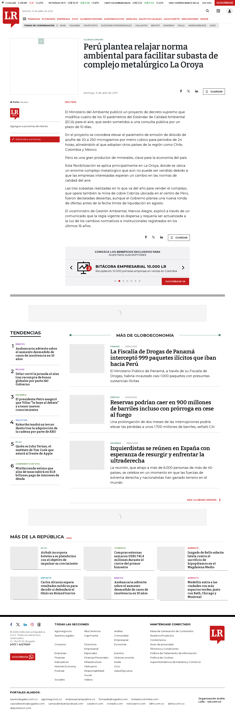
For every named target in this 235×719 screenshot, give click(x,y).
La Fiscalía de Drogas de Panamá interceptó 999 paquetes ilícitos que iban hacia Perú (163, 357)
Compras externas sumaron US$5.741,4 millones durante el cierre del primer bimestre (129, 560)
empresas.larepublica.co (80, 699)
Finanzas (60, 657)
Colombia (74, 25)
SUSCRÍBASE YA (175, 281)
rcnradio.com (115, 703)
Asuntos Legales (64, 635)
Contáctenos (158, 639)
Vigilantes (141, 25)
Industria (21, 420)
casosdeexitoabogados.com (27, 703)
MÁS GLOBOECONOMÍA (202, 499)
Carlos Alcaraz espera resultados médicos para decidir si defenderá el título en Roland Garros (59, 588)
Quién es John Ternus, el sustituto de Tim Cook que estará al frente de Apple (35, 450)
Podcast (59, 670)
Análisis (118, 631)
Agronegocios (63, 631)
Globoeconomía (124, 657)
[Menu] (25, 18)
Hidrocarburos (197, 25)
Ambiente (193, 548)
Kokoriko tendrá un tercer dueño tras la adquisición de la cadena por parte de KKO (36, 428)
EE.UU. (19, 442)
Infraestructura (92, 661)
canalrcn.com (95, 703)
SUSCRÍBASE (224, 2)
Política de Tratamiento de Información (173, 653)
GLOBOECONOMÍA (91, 19)
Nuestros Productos (162, 635)
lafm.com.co (156, 703)
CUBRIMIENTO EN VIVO (28, 464)
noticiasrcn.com (136, 703)
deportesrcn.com (20, 708)
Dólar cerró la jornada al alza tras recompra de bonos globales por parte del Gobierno (37, 379)
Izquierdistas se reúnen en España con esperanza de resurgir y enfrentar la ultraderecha (160, 454)
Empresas (60, 653)
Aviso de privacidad (161, 644)
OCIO (75, 19)
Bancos (20, 344)
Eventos (119, 653)
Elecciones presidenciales (116, 25)
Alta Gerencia (92, 631)
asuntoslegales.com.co (24, 699)
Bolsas (20, 369)
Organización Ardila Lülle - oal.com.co (211, 700)
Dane (63, 25)
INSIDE (204, 19)
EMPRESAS (63, 19)
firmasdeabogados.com (113, 699)
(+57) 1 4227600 (20, 644)
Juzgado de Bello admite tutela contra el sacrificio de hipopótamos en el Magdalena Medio (206, 560)
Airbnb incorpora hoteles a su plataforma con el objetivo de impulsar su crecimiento (59, 558)
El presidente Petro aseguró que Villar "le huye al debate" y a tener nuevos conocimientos (37, 404)
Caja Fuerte (91, 635)
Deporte (46, 578)
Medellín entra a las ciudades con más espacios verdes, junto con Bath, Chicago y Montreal (204, 590)
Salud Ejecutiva (123, 670)
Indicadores (62, 661)
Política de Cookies (161, 657)
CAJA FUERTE (172, 19)
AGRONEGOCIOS (114, 19)
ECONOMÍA (48, 19)
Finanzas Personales (96, 657)
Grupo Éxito (90, 25)
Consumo (60, 644)
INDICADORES (190, 19)
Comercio (120, 548)
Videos (88, 679)
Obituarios (90, 666)
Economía (120, 644)
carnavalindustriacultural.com (65, 703)
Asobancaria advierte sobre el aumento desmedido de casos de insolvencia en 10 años (36, 354)
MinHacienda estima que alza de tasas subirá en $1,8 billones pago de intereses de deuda (37, 474)
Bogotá (155, 25)
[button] (70, 268)
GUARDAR (214, 91)
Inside (117, 661)
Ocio (117, 666)
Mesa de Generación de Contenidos (171, 631)
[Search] (207, 11)
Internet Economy (65, 666)
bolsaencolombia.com (144, 699)
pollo (181, 25)
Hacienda (21, 395)
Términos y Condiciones (164, 648)
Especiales (90, 653)
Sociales (60, 679)
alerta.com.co (176, 703)
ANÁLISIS (131, 19)
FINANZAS (34, 19)
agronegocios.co (51, 699)
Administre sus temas (26, 139)
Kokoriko (168, 25)
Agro (213, 25)
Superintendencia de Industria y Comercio (175, 661)
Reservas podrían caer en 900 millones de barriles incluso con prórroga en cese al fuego (162, 408)
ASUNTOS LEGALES (150, 19)
